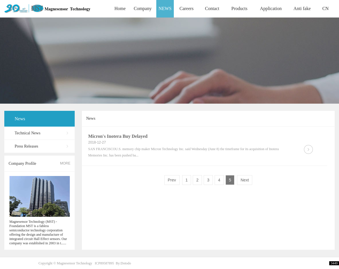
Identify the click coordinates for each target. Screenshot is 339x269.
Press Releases (26, 146)
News (20, 118)
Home (120, 8)
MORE (65, 163)
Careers (187, 8)
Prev (172, 180)
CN (325, 8)
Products (239, 8)
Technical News (28, 133)
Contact (212, 8)
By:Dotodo (123, 263)
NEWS (165, 8)
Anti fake (302, 8)
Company (142, 8)
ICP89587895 (104, 263)
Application (271, 8)
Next (244, 180)
